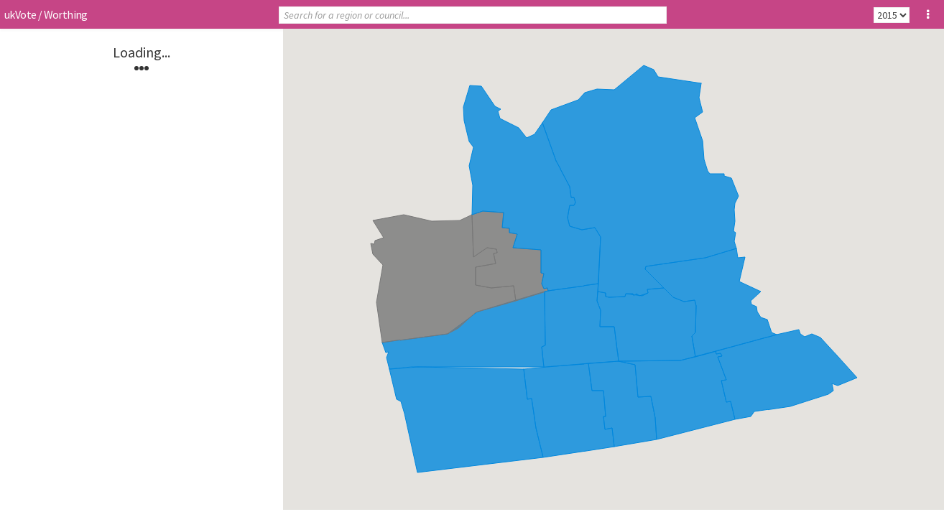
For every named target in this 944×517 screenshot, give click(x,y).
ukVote (20, 14)
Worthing (66, 14)
